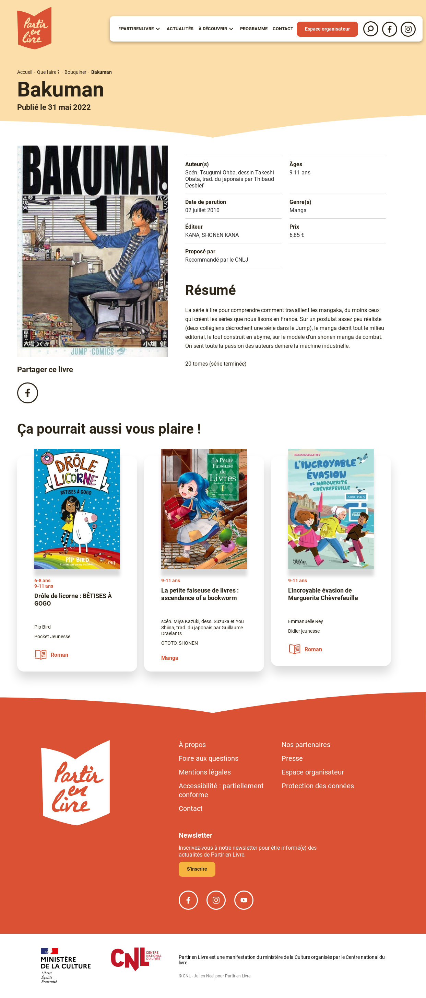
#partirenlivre (136, 28)
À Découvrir (213, 28)
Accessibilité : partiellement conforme (221, 790)
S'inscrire (197, 869)
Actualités (180, 28)
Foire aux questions (208, 758)
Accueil (24, 72)
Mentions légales (205, 772)
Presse (292, 758)
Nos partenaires (306, 745)
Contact (283, 28)
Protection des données (318, 786)
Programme (254, 28)
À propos (192, 745)
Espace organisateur (327, 29)
